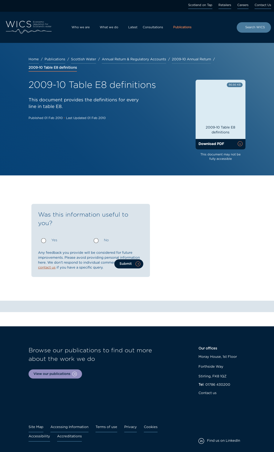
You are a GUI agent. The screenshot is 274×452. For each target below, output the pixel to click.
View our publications (51, 374)
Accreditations (69, 436)
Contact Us (263, 5)
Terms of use (106, 427)
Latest (132, 27)
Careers (243, 5)
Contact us (207, 393)
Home (34, 59)
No (106, 240)
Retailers (224, 5)
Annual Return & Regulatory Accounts (134, 59)
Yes (54, 240)
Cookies (151, 427)
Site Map (36, 427)
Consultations (153, 27)
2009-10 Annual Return (191, 59)
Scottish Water (83, 59)
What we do (109, 27)
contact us (47, 267)
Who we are (81, 27)
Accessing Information (69, 427)
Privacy (130, 427)
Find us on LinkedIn (223, 441)
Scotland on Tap (200, 5)
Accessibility (39, 436)
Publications (182, 27)
